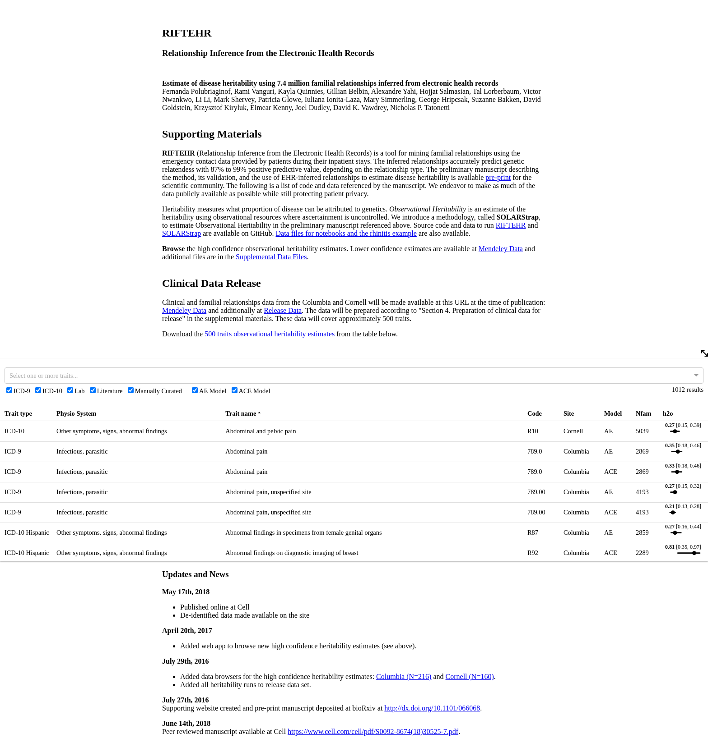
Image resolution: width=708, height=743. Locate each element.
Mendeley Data (501, 248)
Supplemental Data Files (271, 257)
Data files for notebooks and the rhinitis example (346, 233)
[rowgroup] (354, 515)
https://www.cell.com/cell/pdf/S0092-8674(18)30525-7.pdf (373, 731)
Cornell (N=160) (470, 676)
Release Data (283, 310)
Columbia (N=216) (403, 676)
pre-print (498, 177)
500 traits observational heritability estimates (270, 334)
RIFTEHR (511, 225)
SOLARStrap (181, 233)
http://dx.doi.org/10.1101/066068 (432, 708)
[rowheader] (28, 413)
